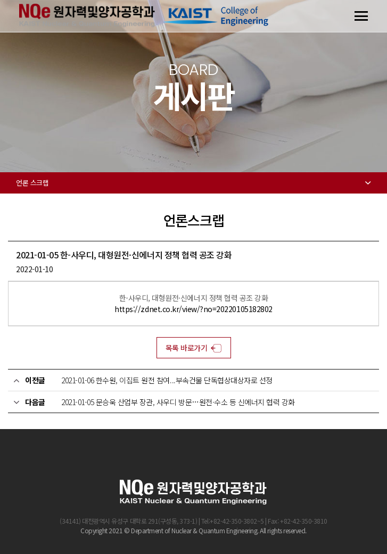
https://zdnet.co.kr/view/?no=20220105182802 (193, 309)
